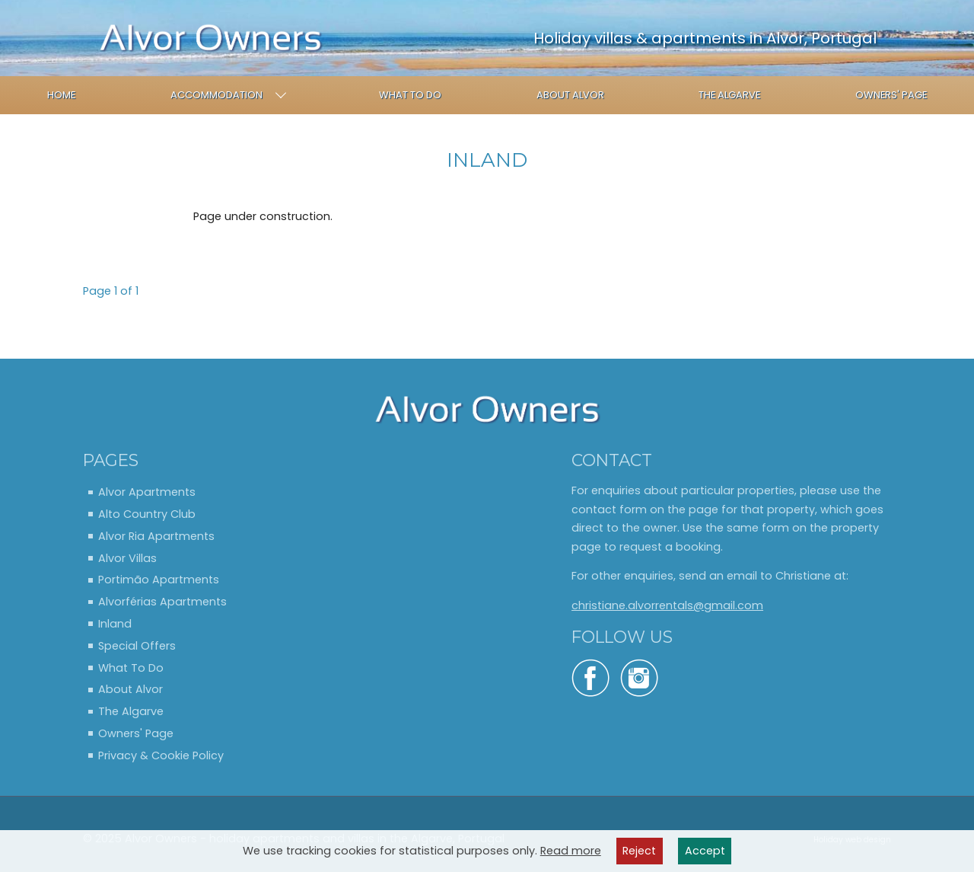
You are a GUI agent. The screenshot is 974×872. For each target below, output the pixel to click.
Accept (705, 850)
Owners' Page (891, 95)
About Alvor (570, 95)
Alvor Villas (127, 558)
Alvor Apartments (147, 492)
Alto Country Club (147, 514)
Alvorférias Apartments (162, 601)
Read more (570, 850)
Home (61, 95)
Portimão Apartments (158, 579)
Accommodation (228, 95)
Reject (639, 850)
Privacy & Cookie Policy (161, 755)
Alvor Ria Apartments (156, 536)
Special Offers (137, 645)
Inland (115, 623)
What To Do (410, 95)
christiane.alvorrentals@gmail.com (667, 605)
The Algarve (729, 95)
